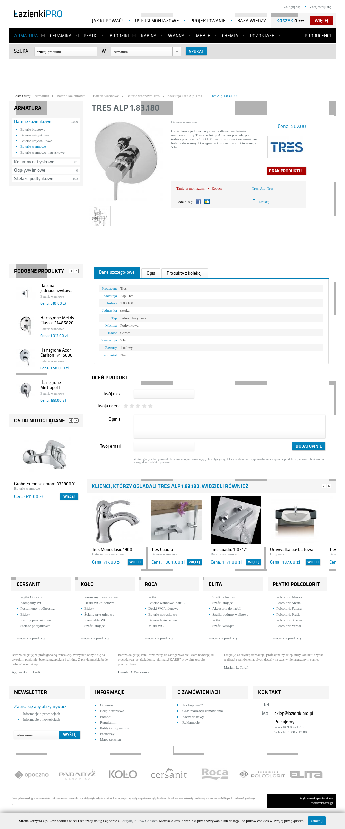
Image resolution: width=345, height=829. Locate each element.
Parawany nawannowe (101, 597)
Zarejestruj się (320, 7)
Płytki (91, 35)
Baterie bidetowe (32, 129)
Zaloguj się (292, 7)
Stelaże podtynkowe (33, 178)
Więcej (69, 496)
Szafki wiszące (223, 626)
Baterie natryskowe (34, 135)
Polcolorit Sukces (289, 620)
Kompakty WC (31, 603)
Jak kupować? (108, 20)
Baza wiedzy (251, 20)
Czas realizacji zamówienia (202, 711)
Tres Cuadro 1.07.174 (229, 549)
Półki (152, 597)
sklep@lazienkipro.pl (293, 713)
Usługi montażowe (157, 20)
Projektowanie (208, 20)
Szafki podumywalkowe (230, 614)
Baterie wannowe (33, 146)
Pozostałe (262, 35)
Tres (255, 188)
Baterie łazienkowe (32, 121)
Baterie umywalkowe (36, 141)
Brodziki (119, 35)
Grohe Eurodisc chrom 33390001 (45, 483)
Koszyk (284, 20)
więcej (321, 20)
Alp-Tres (266, 188)
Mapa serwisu (110, 739)
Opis (151, 273)
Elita (215, 584)
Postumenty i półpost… (37, 608)
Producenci (318, 35)
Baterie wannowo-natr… (166, 603)
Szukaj (22, 51)
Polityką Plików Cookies (138, 821)
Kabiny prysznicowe (35, 620)
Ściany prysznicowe (99, 614)
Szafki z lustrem (224, 597)
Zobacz (217, 188)
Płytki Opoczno (31, 597)
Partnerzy (107, 734)
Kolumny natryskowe (34, 161)
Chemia (230, 35)
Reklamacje (191, 722)
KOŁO (87, 584)
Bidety (25, 614)
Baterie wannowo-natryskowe (42, 152)
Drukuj (264, 202)
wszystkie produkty (31, 638)
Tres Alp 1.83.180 (126, 108)
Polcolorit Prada (288, 614)
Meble (203, 35)
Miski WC (156, 626)
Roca (151, 584)
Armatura (26, 35)
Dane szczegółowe (117, 272)
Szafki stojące (94, 626)
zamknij (317, 821)
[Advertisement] (172, 74)
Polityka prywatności (115, 728)
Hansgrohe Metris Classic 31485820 (57, 320)
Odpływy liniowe (29, 170)
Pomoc (105, 717)
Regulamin (108, 722)
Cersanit (28, 584)
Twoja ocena (109, 405)
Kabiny (148, 35)
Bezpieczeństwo (112, 711)
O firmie (106, 705)
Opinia (114, 419)
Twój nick (112, 393)
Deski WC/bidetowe (99, 603)
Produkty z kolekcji (184, 273)
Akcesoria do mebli (226, 608)
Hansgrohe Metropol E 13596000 (50, 387)
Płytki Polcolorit (296, 584)
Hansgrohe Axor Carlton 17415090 (56, 352)
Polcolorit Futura (289, 608)
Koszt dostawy (193, 717)
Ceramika (61, 35)
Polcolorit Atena (288, 603)
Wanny (176, 35)
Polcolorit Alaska (289, 597)
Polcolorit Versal (288, 626)
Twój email (110, 446)
